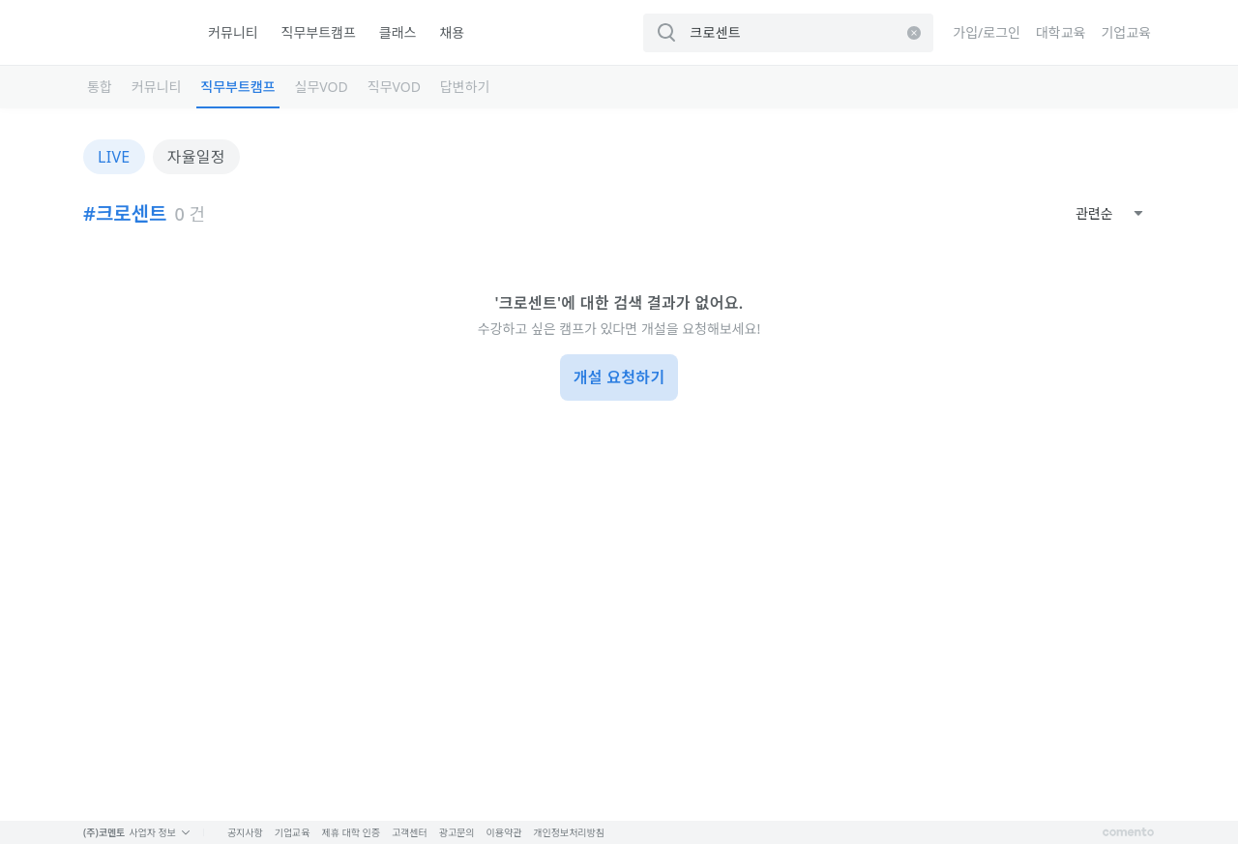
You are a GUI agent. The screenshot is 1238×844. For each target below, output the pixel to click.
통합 (99, 86)
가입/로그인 (986, 32)
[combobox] (1109, 213)
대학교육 (1061, 32)
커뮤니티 (233, 32)
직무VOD (394, 86)
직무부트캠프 (318, 32)
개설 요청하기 (619, 377)
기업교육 (1126, 32)
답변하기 (465, 86)
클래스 (398, 32)
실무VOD (321, 86)
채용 (451, 32)
